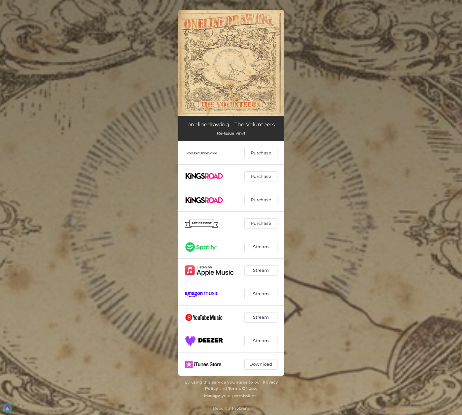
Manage (212, 395)
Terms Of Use (242, 388)
